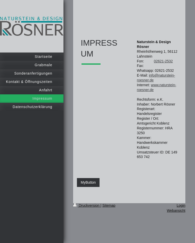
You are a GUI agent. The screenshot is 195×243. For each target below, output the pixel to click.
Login (181, 205)
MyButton (88, 182)
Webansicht (176, 211)
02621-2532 (163, 61)
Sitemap (108, 205)
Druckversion (86, 205)
